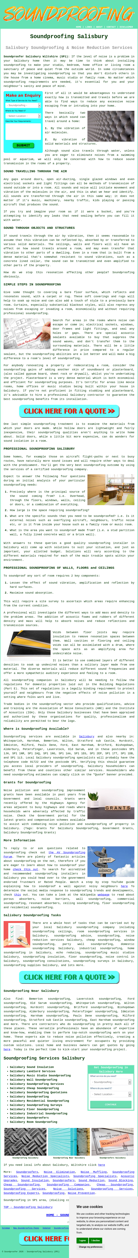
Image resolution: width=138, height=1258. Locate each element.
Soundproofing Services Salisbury (44, 1058)
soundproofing (43, 354)
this (17, 894)
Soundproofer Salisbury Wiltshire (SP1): (37, 56)
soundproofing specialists (74, 757)
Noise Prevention (81, 1193)
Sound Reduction (92, 1180)
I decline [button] (95, 1240)
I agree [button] (82, 1240)
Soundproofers (27, 1172)
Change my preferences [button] (90, 1247)
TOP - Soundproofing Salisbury (28, 1207)
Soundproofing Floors (65, 1228)
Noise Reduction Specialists (45, 1176)
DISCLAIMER (126, 27)
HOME (78, 27)
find (18, 998)
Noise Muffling (94, 1172)
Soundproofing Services (24, 1188)
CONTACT (111, 27)
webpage (104, 894)
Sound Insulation (35, 1180)
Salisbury (86, 736)
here (124, 886)
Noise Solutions (68, 1188)
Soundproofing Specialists (95, 1176)
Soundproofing (15, 736)
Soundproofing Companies (68, 1184)
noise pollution (79, 1036)
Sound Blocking (120, 1180)
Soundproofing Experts (21, 1193)
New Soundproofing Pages (26, 1228)
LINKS (88, 27)
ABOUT (99, 27)
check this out (25, 869)
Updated (46, 1228)
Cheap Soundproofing (22, 1184)
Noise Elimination (59, 1172)
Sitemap (6, 1228)
